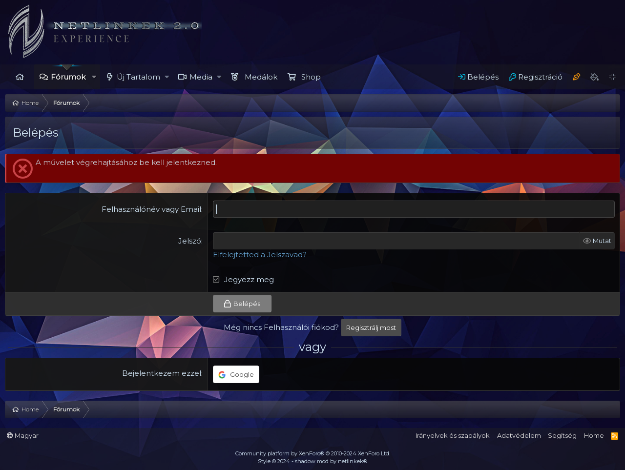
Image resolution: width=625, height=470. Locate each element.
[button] (94, 76)
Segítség (562, 435)
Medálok (261, 77)
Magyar (23, 435)
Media (200, 77)
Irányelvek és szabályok (453, 435)
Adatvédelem (519, 435)
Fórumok (68, 77)
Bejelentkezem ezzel (161, 373)
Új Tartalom (138, 77)
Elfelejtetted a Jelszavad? (260, 254)
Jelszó (189, 240)
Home (19, 76)
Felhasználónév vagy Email (151, 209)
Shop (311, 77)
